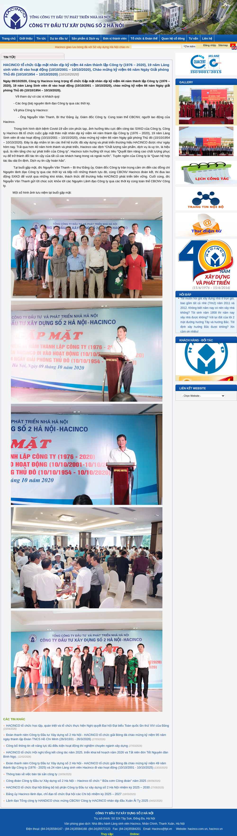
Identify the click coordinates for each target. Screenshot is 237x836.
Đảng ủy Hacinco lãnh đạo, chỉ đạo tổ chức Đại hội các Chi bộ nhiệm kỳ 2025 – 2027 (64, 794)
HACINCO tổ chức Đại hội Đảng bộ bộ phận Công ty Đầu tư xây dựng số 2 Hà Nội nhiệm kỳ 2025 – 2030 (78, 787)
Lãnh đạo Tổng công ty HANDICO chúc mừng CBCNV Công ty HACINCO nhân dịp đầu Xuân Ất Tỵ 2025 (77, 800)
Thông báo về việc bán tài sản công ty (31, 774)
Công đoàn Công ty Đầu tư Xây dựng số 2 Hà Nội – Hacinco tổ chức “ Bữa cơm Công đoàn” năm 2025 (76, 781)
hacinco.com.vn (197, 829)
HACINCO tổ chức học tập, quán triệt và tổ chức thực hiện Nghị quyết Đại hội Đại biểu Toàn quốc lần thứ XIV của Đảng (87, 725)
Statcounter (121, 834)
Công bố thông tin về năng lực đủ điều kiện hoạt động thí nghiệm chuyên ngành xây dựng (67, 745)
